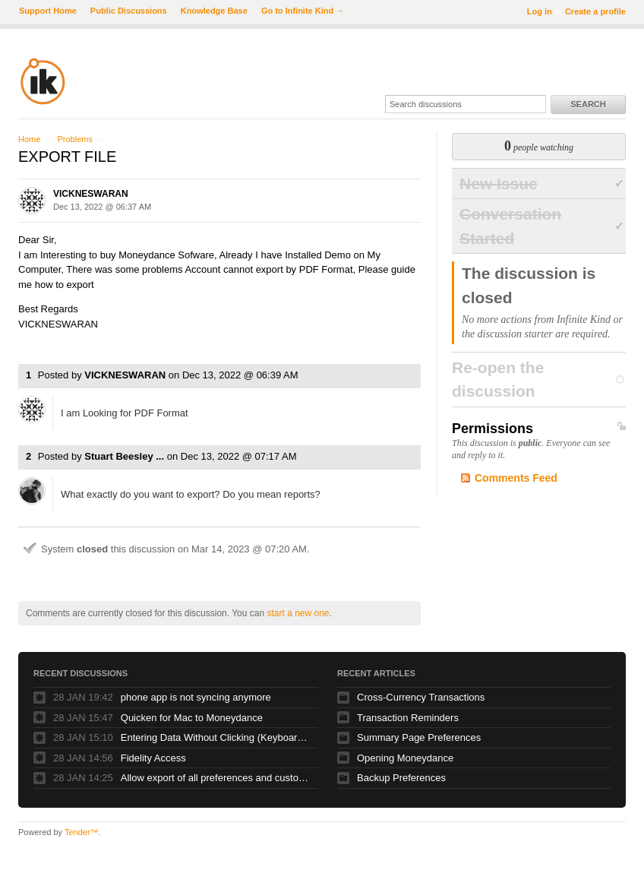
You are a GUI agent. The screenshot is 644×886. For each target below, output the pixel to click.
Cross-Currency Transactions (421, 697)
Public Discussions (128, 10)
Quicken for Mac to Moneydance (192, 717)
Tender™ (82, 832)
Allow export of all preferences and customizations (216, 777)
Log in (539, 11)
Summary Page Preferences (419, 737)
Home (29, 139)
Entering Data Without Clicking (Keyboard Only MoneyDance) (216, 737)
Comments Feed (516, 478)
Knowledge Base (214, 10)
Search (587, 104)
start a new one (298, 613)
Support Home (48, 10)
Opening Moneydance (405, 758)
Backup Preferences (401, 777)
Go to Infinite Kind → (302, 10)
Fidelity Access (153, 758)
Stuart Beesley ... (124, 456)
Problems (74, 139)
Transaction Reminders (408, 717)
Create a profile (595, 11)
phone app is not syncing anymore (196, 697)
